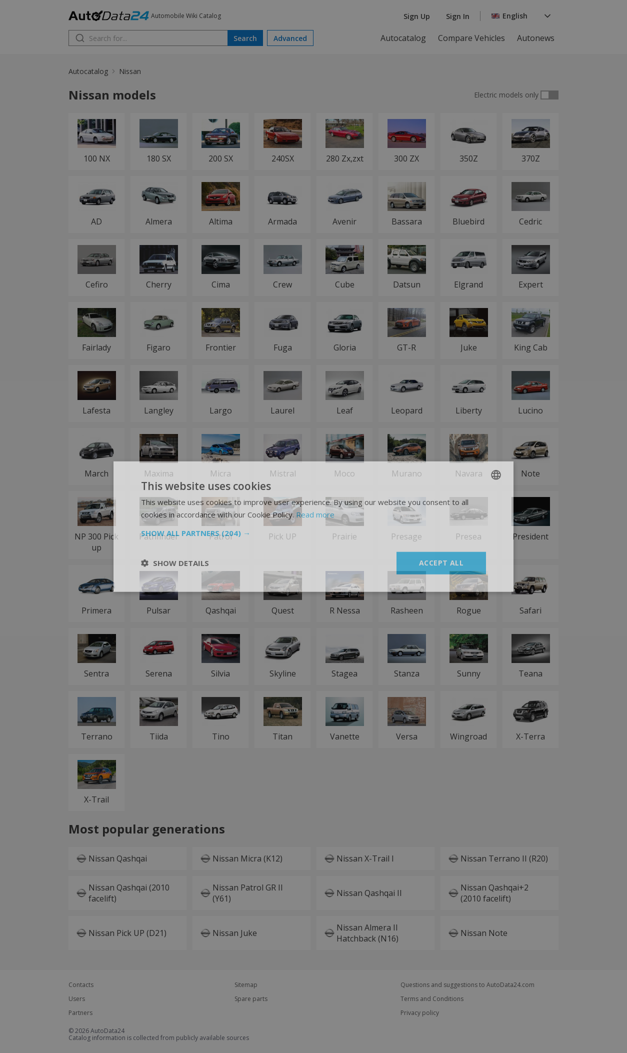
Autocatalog (403, 38)
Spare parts (251, 999)
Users (76, 999)
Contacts (81, 985)
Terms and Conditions (432, 999)
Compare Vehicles (471, 38)
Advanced (290, 38)
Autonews (535, 38)
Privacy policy (419, 1013)
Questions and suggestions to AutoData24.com (467, 985)
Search (245, 38)
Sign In (458, 16)
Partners (80, 1013)
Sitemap (246, 985)
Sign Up (417, 16)
